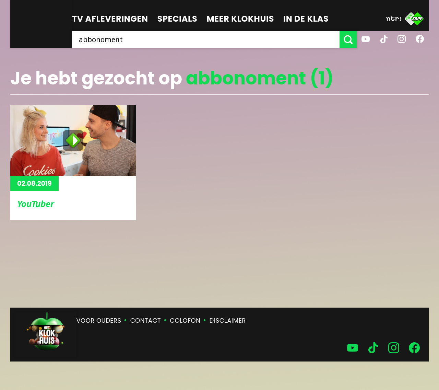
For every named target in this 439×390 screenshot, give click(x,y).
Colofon (185, 320)
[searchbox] (206, 39)
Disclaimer (228, 320)
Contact (145, 320)
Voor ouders (98, 320)
